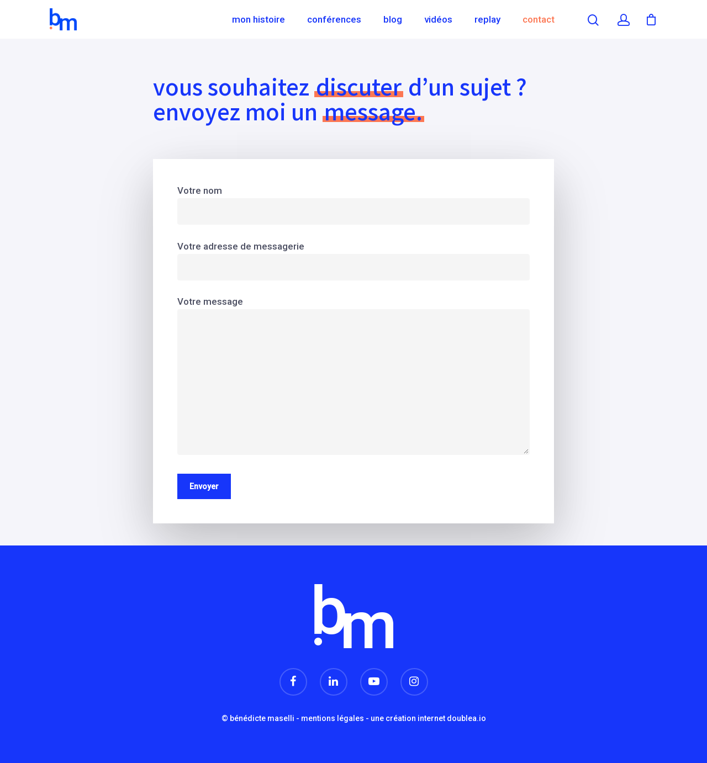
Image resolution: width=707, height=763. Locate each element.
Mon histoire (258, 19)
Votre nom (353, 205)
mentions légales (332, 718)
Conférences (334, 19)
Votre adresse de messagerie (353, 260)
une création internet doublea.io (428, 718)
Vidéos (438, 19)
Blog (392, 19)
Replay (487, 19)
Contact (539, 19)
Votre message (353, 377)
